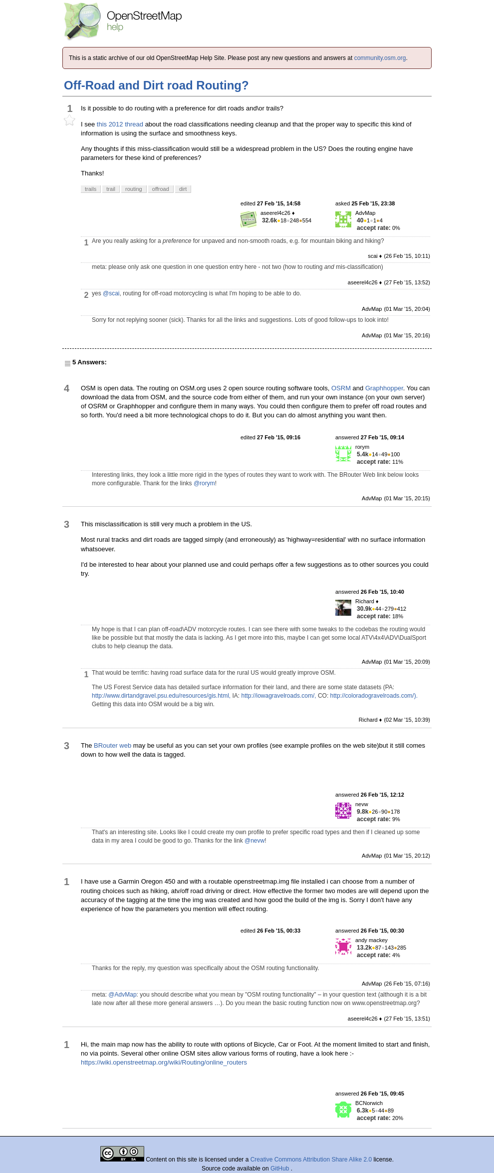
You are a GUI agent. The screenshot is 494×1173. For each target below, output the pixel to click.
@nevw (254, 840)
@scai (111, 293)
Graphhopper (384, 388)
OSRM (341, 388)
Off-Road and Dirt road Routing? (156, 85)
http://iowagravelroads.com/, (278, 695)
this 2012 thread (120, 124)
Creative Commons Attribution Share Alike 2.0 (311, 1159)
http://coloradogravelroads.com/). (374, 695)
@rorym (204, 483)
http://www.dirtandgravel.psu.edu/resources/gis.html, (161, 695)
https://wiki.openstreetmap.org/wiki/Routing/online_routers (164, 1062)
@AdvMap (122, 994)
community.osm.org (380, 57)
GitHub (280, 1168)
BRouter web (112, 745)
